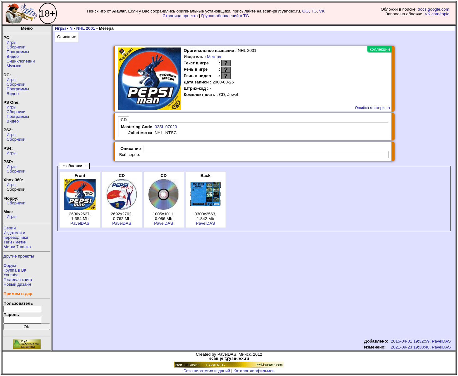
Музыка (14, 65)
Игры (11, 42)
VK (322, 11)
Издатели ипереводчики (15, 235)
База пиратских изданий (206, 370)
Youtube (10, 275)
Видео (13, 56)
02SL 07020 (166, 126)
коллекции (380, 49)
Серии (9, 228)
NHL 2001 (85, 28)
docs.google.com (433, 9)
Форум (9, 265)
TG (314, 11)
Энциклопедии (21, 61)
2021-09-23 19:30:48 (410, 347)
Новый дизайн (17, 284)
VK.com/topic (437, 14)
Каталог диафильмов (254, 370)
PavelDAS (79, 223)
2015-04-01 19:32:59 (410, 341)
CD (124, 120)
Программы (18, 51)
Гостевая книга (17, 279)
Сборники (16, 47)
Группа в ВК (14, 270)
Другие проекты (18, 256)
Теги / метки (15, 242)
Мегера (214, 56)
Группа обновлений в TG (225, 15)
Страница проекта (180, 15)
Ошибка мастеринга (372, 108)
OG (305, 11)
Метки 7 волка (17, 246)
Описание (66, 36)
